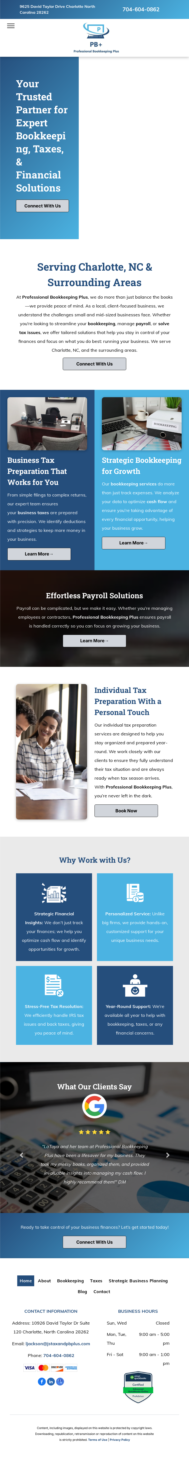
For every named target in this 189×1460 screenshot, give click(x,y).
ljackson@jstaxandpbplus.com (58, 1343)
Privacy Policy (120, 1440)
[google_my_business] (60, 1382)
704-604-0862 (141, 9)
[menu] (10, 25)
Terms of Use (97, 1440)
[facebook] (42, 1382)
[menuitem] (26, 1280)
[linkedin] (51, 1382)
